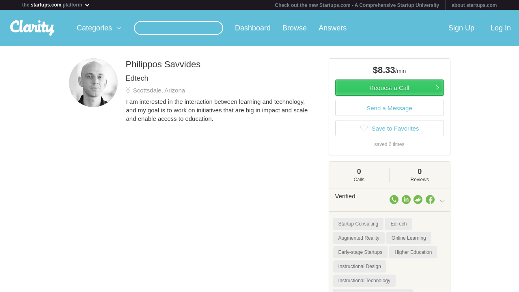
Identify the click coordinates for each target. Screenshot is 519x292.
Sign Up (461, 28)
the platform (56, 4)
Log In (501, 28)
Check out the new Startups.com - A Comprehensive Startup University (357, 5)
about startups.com (474, 5)
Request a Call (389, 87)
